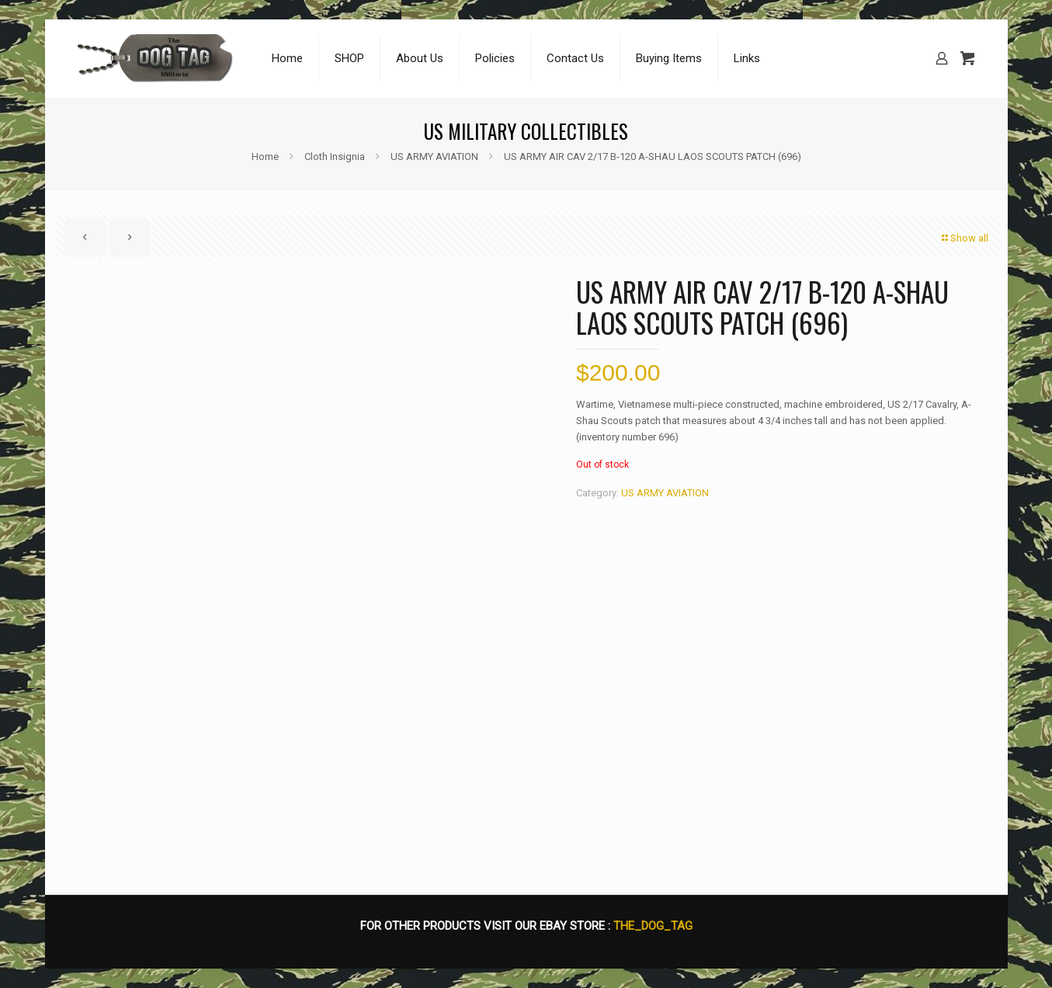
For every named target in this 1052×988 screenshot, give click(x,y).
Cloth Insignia (334, 156)
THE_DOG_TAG (653, 926)
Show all (964, 238)
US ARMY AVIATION (434, 156)
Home (265, 156)
